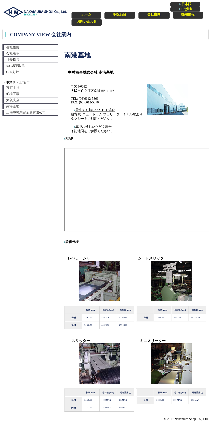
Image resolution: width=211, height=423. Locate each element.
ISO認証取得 (15, 66)
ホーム (77, 13)
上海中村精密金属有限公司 (26, 112)
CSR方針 (12, 72)
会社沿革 (12, 53)
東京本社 (12, 87)
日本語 (180, 4)
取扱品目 (102, 13)
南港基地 (12, 106)
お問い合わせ (196, 13)
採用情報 (168, 13)
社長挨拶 (12, 59)
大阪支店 (12, 100)
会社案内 (136, 13)
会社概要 (12, 47)
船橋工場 (12, 94)
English (200, 4)
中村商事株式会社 (35, 12)
